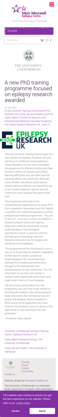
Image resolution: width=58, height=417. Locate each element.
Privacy (24, 365)
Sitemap (25, 362)
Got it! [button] (42, 411)
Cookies (25, 368)
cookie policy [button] (23, 403)
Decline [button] (16, 411)
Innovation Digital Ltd (36, 380)
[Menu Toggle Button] (52, 5)
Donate (12, 31)
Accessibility (27, 371)
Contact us (10, 374)
